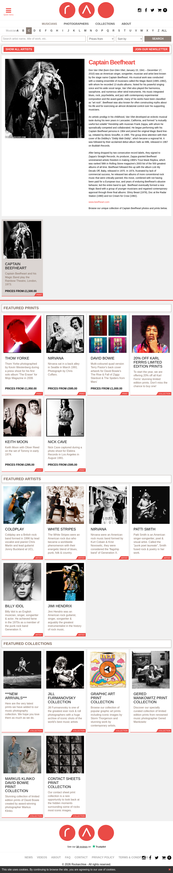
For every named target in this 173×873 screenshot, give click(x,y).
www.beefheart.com (99, 202)
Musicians (49, 23)
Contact (81, 857)
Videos (42, 857)
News (29, 857)
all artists (19, 49)
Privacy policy (103, 857)
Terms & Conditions (133, 857)
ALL (164, 30)
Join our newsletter (151, 49)
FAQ (67, 857)
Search (158, 38)
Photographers (76, 23)
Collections (105, 23)
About (126, 23)
